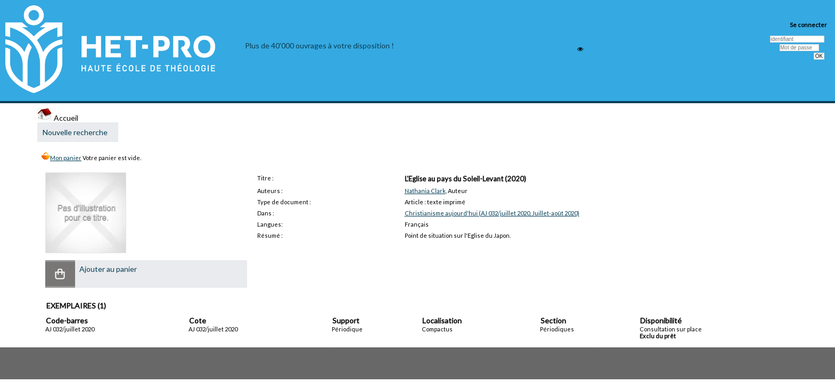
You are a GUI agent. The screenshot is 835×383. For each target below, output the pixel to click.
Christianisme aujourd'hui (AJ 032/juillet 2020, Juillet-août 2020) (492, 213)
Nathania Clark (425, 190)
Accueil (57, 117)
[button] (60, 274)
